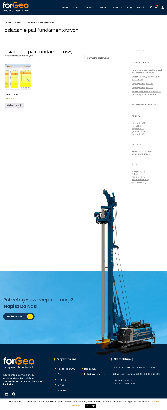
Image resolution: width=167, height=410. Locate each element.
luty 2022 (136, 126)
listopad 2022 (138, 123)
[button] (155, 7)
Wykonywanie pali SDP (142, 87)
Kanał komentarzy (140, 179)
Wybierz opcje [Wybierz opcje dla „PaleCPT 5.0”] (14, 105)
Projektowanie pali (142, 151)
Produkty (18, 22)
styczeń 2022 (138, 128)
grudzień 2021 (138, 131)
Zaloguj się (137, 174)
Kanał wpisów (138, 177)
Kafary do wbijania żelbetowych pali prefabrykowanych (147, 71)
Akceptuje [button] (90, 406)
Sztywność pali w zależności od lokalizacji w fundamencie (146, 93)
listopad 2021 (138, 134)
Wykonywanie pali (141, 154)
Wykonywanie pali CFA (142, 83)
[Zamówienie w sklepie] (104, 58)
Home (8, 22)
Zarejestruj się (138, 171)
